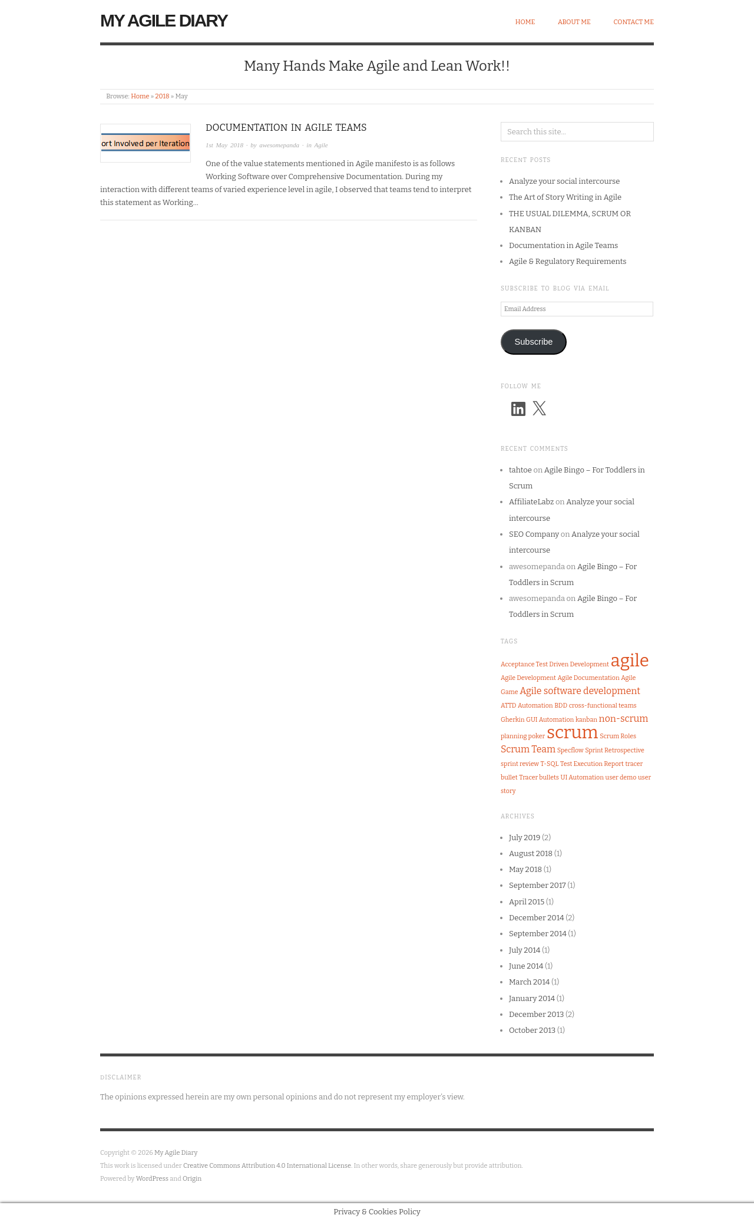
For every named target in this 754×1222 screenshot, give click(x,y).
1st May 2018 (224, 144)
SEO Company (534, 534)
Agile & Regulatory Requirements (568, 261)
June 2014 (526, 966)
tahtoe (520, 469)
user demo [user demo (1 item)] (621, 777)
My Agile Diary (163, 20)
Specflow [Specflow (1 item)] (570, 750)
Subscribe (533, 341)
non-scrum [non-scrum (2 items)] (624, 718)
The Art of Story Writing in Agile (565, 197)
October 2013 (532, 1030)
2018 (162, 96)
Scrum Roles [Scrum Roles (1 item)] (618, 736)
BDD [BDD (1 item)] (560, 705)
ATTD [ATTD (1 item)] (508, 705)
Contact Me (633, 22)
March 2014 (529, 981)
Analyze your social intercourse (564, 181)
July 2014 (524, 950)
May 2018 (525, 869)
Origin (192, 1179)
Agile (321, 144)
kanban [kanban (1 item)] (586, 720)
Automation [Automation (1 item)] (535, 705)
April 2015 (526, 901)
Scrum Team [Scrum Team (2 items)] (528, 749)
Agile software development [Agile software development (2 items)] (580, 690)
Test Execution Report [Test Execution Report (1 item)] (592, 764)
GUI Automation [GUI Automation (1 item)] (550, 720)
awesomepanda (279, 144)
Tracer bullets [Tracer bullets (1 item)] (539, 777)
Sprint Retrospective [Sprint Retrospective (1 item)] (614, 750)
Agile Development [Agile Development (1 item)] (528, 678)
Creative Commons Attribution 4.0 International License (267, 1166)
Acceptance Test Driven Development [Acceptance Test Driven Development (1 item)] (555, 664)
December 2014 (536, 917)
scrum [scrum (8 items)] (572, 732)
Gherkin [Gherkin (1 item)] (512, 720)
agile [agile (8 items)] (630, 660)
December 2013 (536, 1014)
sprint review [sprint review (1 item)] (520, 764)
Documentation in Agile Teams (286, 127)
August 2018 (531, 853)
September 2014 (538, 933)
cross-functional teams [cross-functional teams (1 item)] (603, 705)
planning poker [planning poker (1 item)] (523, 736)
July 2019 (524, 837)
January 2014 (532, 998)
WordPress (152, 1179)
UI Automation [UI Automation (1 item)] (582, 777)
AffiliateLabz (531, 501)
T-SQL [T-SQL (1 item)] (550, 764)
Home (525, 22)
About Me (574, 22)
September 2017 (537, 885)
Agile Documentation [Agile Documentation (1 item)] (589, 678)
